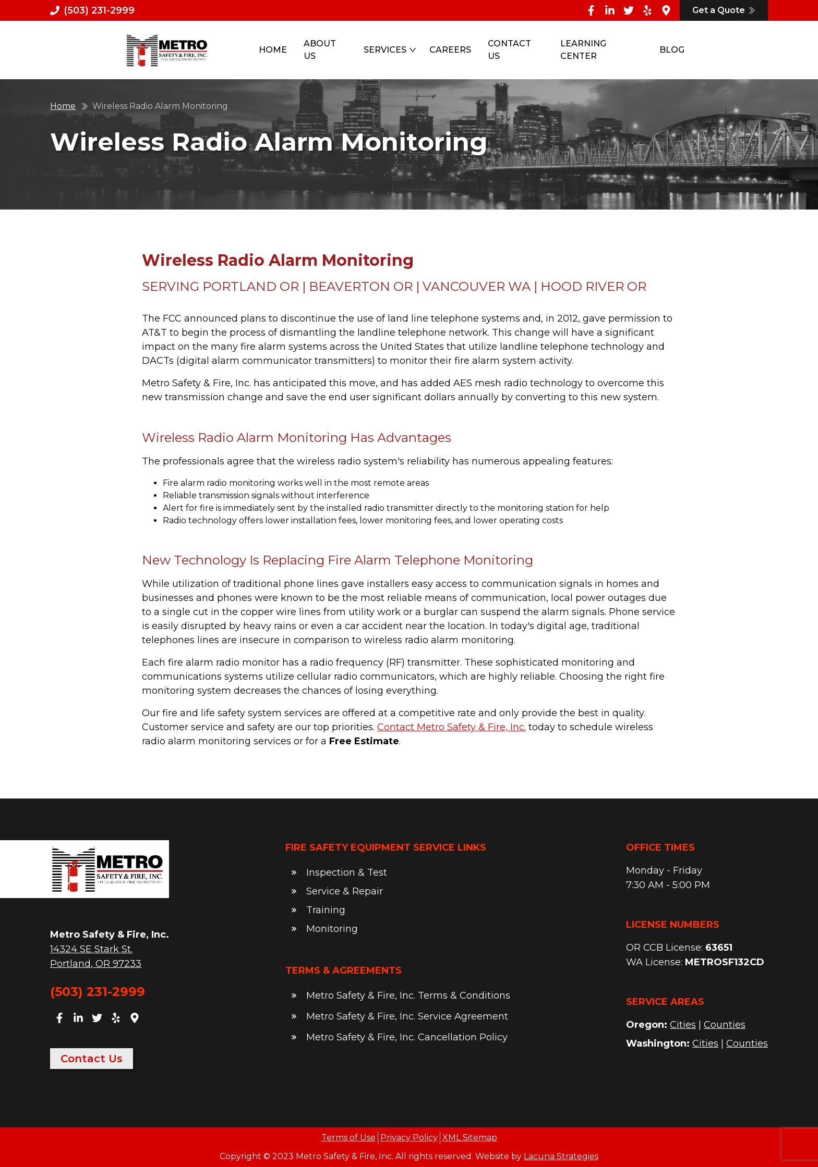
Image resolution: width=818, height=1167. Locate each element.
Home (273, 50)
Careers (450, 50)
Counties (724, 1024)
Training (325, 910)
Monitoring (332, 929)
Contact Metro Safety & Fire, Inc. (451, 727)
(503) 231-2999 (97, 991)
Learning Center (583, 50)
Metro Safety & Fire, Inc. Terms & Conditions (408, 995)
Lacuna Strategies (561, 1156)
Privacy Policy (409, 1138)
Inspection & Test (346, 872)
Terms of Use (348, 1138)
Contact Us (509, 50)
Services (390, 50)
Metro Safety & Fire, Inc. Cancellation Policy (407, 1037)
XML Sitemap (469, 1138)
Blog (671, 50)
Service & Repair (344, 891)
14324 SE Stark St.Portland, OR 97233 (95, 956)
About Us (320, 50)
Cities (683, 1024)
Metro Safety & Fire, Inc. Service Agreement (407, 1016)
